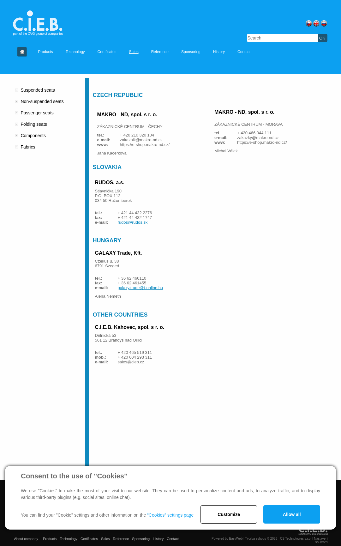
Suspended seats (38, 90)
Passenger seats (37, 112)
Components (33, 135)
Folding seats (34, 124)
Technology (75, 52)
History (219, 52)
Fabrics (28, 146)
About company (22, 52)
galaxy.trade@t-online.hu (140, 287)
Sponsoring (190, 52)
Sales (134, 52)
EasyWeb (236, 538)
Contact (243, 52)
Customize (229, 514)
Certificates (107, 52)
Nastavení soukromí (321, 540)
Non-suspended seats (42, 101)
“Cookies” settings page (170, 515)
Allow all (292, 514)
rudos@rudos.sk (133, 222)
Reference (160, 52)
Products (45, 52)
